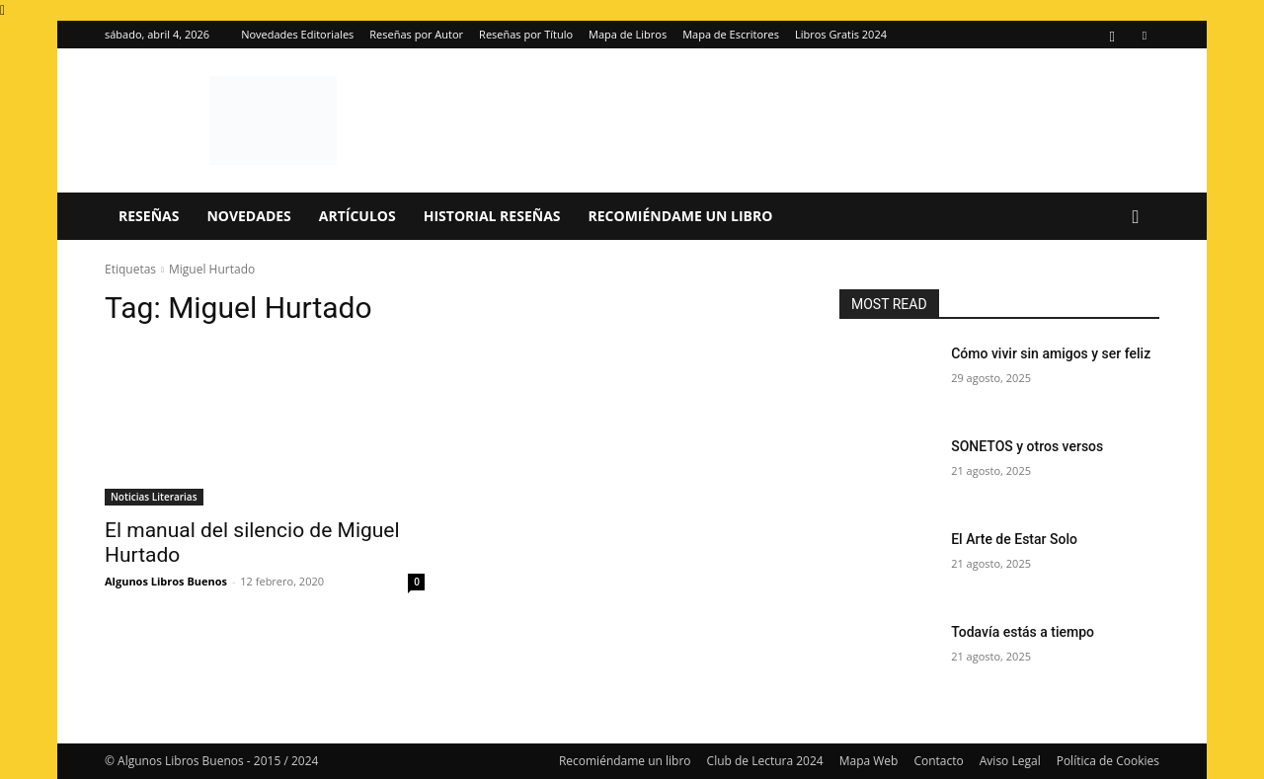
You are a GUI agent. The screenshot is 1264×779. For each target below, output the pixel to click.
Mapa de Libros (628, 34)
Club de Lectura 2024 (765, 760)
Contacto (938, 760)
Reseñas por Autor (416, 34)
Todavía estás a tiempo (1022, 632)
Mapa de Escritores (730, 34)
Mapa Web (869, 760)
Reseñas (148, 215)
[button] (1135, 217)
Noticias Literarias (154, 497)
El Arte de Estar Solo (1014, 539)
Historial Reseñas (492, 215)
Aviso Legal (1010, 760)
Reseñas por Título (526, 34)
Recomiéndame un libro (681, 215)
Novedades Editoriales (297, 34)
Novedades (248, 215)
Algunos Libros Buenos (166, 581)
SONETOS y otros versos (1027, 446)
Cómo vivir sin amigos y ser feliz (1050, 353)
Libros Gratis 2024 (841, 34)
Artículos (357, 215)
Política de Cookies (1108, 760)
